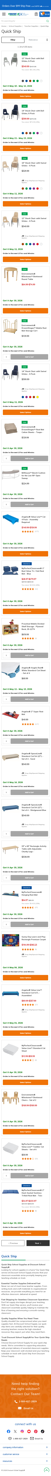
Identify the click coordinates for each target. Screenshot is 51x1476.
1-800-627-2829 (28, 1401)
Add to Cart (29, 357)
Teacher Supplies (31, 26)
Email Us (28, 1408)
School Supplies (15, 26)
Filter (13, 40)
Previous (13, 1243)
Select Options (25, 96)
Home (3, 26)
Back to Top (47, 1470)
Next (38, 1243)
